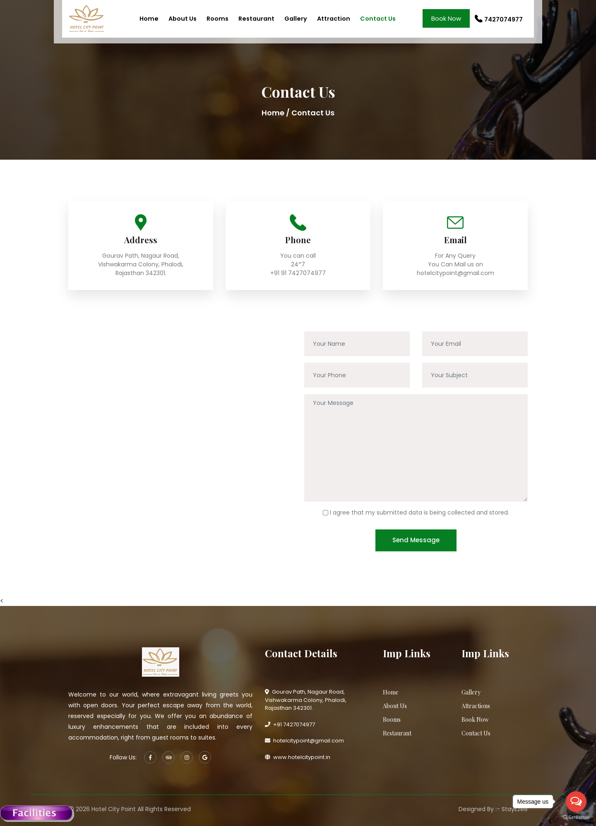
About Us (182, 18)
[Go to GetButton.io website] (576, 817)
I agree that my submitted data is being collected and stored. (419, 512)
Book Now (446, 18)
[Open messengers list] (576, 801)
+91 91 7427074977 (298, 273)
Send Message (416, 540)
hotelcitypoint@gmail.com (455, 273)
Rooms (217, 18)
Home (149, 18)
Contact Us (378, 18)
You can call (298, 255)
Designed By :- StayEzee (493, 809)
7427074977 (499, 19)
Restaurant (256, 18)
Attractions (475, 706)
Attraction (333, 18)
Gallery (295, 18)
